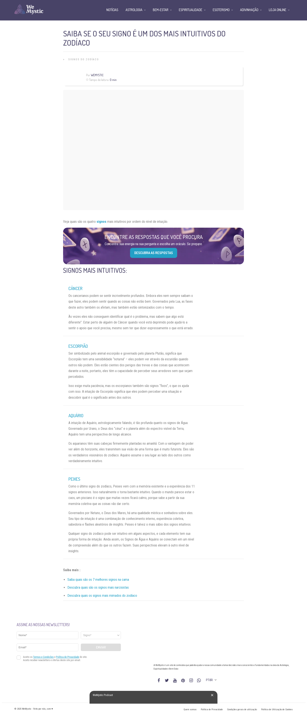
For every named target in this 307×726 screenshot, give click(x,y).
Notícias (112, 10)
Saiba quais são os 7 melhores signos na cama (98, 580)
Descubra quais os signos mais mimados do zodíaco (102, 596)
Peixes (74, 479)
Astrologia (134, 10)
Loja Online (277, 10)
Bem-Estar (160, 10)
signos (101, 222)
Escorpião (78, 346)
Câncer (75, 288)
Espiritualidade (190, 10)
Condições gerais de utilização (242, 709)
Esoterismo (221, 10)
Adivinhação (249, 10)
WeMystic (97, 75)
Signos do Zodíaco (83, 59)
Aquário (75, 415)
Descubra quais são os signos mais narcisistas (98, 587)
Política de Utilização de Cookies (277, 709)
